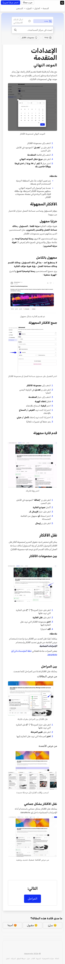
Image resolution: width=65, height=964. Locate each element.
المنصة (46, 8)
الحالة (57, 958)
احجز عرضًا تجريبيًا (10, 2)
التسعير (19, 8)
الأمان (33, 958)
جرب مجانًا (27, 2)
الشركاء (13, 958)
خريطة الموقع (21, 958)
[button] (45, 8)
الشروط (38, 958)
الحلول (37, 8)
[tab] (42, 21)
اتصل (8, 958)
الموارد (29, 8)
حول (28, 958)
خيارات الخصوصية (48, 958)
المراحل (32, 898)
